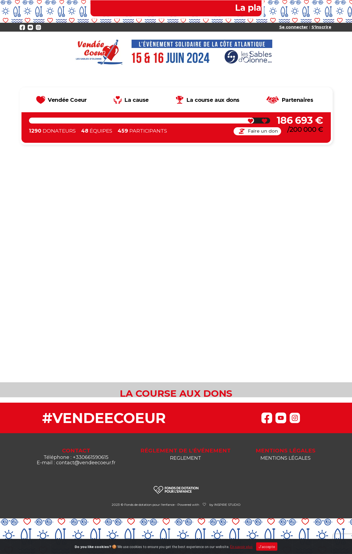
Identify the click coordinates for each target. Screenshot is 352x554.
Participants (142, 131)
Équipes (96, 131)
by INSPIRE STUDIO (225, 505)
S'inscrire (321, 26)
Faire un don (257, 131)
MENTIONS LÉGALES (285, 458)
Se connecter (293, 26)
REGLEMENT (185, 458)
